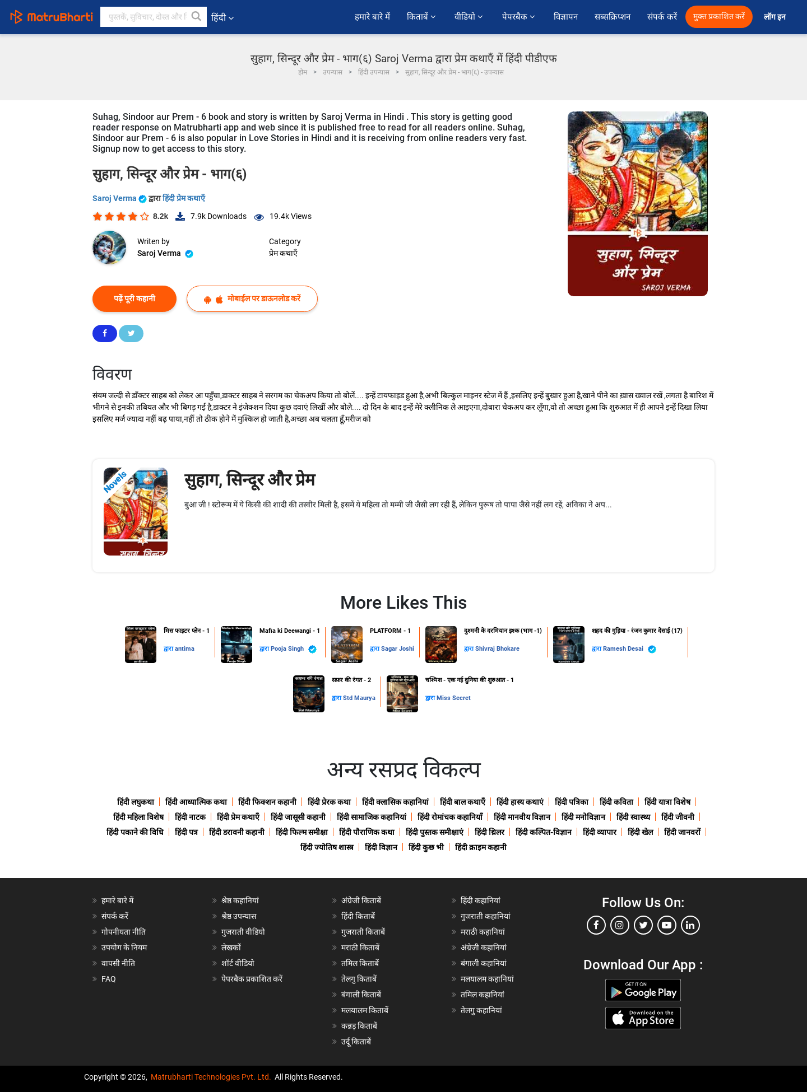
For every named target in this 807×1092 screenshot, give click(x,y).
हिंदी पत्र (186, 832)
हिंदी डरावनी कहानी (237, 832)
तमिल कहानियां (482, 994)
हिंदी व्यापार (599, 832)
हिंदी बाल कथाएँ (462, 801)
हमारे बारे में (372, 17)
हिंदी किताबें (358, 916)
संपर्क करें (662, 17)
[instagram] (619, 925)
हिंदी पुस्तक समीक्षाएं (434, 832)
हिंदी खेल (640, 832)
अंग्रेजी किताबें (361, 900)
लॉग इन (775, 17)
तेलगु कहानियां (481, 1010)
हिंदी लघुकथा (135, 801)
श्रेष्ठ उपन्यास (238, 916)
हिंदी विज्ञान (381, 847)
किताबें (422, 17)
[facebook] (596, 925)
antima (184, 648)
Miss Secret (454, 698)
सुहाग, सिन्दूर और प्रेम (249, 479)
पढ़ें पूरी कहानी (134, 298)
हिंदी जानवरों (682, 832)
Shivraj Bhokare (497, 648)
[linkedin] (690, 925)
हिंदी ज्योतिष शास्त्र (327, 847)
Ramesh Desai (629, 649)
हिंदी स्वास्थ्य (633, 817)
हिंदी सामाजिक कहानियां (371, 817)
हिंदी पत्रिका (571, 801)
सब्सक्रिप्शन (612, 17)
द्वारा (169, 648)
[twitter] (643, 925)
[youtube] (666, 925)
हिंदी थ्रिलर (489, 832)
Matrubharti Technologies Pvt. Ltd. (211, 1076)
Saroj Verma (120, 198)
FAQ (108, 978)
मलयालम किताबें (364, 1010)
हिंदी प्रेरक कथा (329, 801)
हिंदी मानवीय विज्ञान (522, 817)
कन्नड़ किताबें (359, 1025)
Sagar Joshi (397, 648)
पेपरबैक (519, 17)
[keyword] (153, 17)
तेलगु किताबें (359, 978)
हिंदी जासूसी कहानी (298, 817)
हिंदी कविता (616, 801)
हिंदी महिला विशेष (138, 817)
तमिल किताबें (360, 963)
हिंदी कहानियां (480, 900)
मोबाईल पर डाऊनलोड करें (252, 299)
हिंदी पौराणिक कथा (367, 832)
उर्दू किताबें (356, 1041)
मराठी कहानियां (483, 931)
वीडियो (469, 17)
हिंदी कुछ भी (426, 847)
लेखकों (231, 947)
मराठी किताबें (360, 947)
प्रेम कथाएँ (283, 253)
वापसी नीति (118, 963)
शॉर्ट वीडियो (237, 963)
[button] (197, 17)
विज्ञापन (566, 17)
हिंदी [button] (222, 17)
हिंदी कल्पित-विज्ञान (544, 832)
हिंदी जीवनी (677, 817)
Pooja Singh (294, 649)
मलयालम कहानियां (487, 978)
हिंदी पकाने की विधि (135, 832)
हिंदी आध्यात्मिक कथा (196, 801)
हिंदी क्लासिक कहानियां (395, 801)
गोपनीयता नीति (123, 931)
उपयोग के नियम (124, 947)
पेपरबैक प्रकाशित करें (251, 978)
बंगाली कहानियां (484, 963)
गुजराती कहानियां (486, 916)
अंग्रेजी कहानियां (484, 947)
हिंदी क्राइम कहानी (481, 847)
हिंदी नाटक (190, 817)
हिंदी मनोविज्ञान (583, 817)
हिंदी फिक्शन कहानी (267, 801)
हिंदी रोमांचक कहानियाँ (450, 817)
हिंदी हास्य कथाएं (520, 801)
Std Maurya (359, 698)
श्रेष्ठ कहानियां (240, 900)
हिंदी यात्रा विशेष (667, 801)
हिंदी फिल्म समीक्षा (302, 832)
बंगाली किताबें (361, 994)
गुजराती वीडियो (243, 931)
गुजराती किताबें (363, 931)
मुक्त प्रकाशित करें (719, 16)
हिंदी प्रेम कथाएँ (184, 198)
